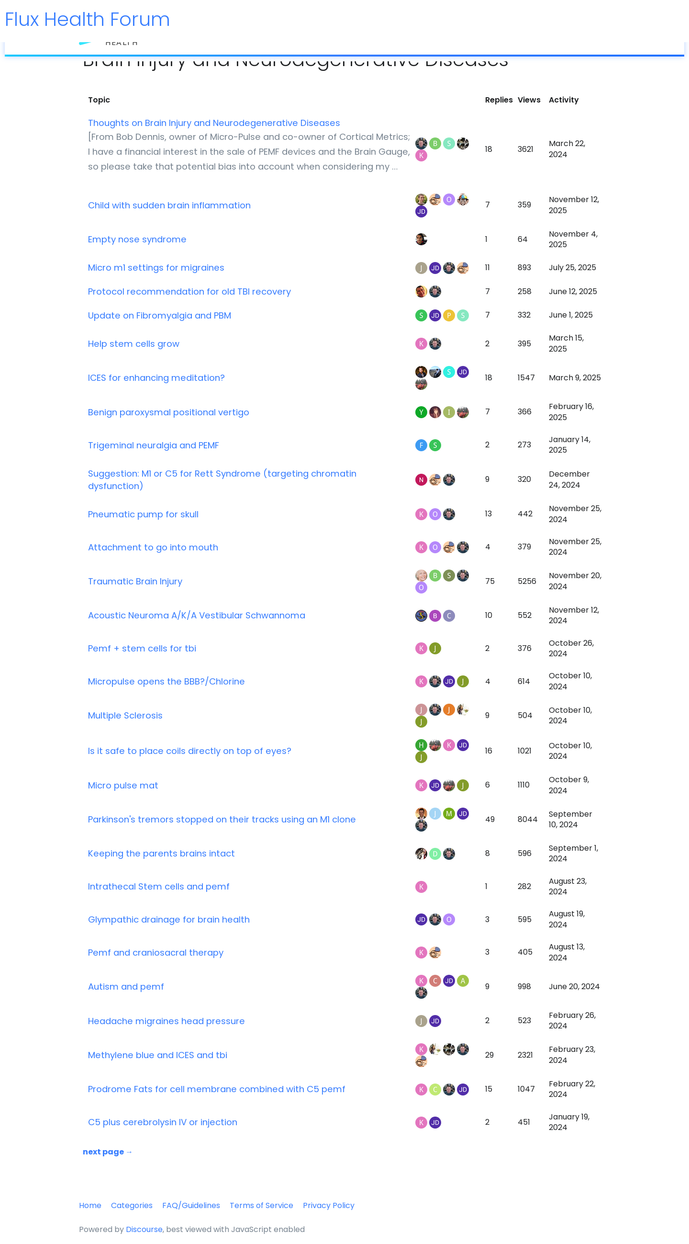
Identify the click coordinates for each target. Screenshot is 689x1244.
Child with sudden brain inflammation (169, 205)
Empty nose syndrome (137, 239)
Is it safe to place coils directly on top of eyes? (189, 751)
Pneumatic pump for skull (143, 514)
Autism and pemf (126, 987)
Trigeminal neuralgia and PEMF (153, 445)
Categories (132, 1205)
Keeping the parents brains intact (161, 853)
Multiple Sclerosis (125, 715)
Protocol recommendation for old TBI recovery (189, 291)
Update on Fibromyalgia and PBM (159, 315)
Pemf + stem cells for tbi (142, 648)
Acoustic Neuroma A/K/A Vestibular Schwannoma (196, 615)
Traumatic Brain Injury (135, 581)
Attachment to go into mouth (153, 547)
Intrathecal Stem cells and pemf (159, 886)
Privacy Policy (329, 1205)
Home (90, 1205)
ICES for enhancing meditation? (156, 378)
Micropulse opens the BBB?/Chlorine (166, 681)
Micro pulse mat (123, 785)
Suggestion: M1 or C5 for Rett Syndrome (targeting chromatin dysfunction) (222, 480)
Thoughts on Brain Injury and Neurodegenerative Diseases (214, 123)
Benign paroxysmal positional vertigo (168, 412)
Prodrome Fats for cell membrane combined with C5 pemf (216, 1089)
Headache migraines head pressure (166, 1021)
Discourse (144, 1229)
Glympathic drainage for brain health (169, 919)
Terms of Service (261, 1205)
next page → (108, 1151)
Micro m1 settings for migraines (156, 268)
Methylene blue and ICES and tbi (157, 1055)
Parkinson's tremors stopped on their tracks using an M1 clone (222, 819)
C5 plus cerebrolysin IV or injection (162, 1122)
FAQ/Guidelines (191, 1205)
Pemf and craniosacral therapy (155, 953)
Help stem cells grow (133, 344)
